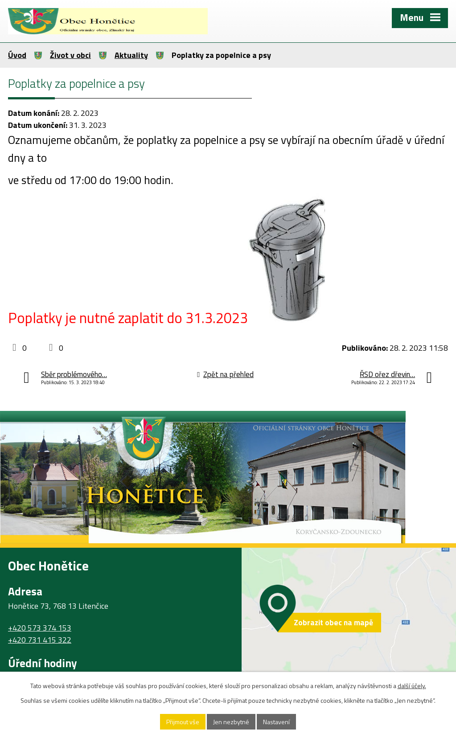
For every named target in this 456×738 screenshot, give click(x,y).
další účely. (412, 685)
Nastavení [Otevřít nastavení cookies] (276, 721)
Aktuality (131, 55)
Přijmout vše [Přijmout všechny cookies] (182, 721)
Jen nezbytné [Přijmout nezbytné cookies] (231, 721)
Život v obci (70, 55)
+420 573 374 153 (39, 628)
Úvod (17, 55)
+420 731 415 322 (39, 640)
